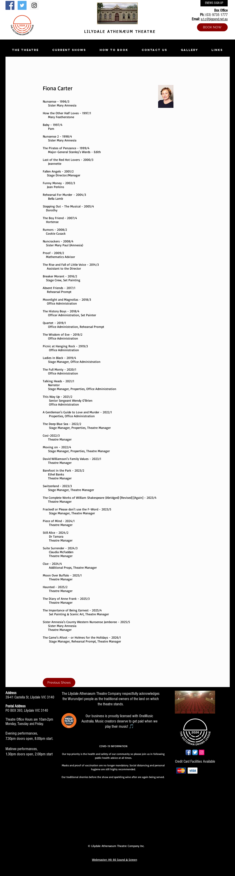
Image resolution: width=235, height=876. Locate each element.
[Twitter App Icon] (195, 752)
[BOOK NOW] (212, 27)
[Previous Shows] (59, 682)
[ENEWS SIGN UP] (214, 3)
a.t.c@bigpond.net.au (214, 19)
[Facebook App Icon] (188, 752)
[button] (25, 50)
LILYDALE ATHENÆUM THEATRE (119, 32)
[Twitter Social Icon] (22, 5)
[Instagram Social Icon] (34, 5)
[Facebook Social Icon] (9, 5)
